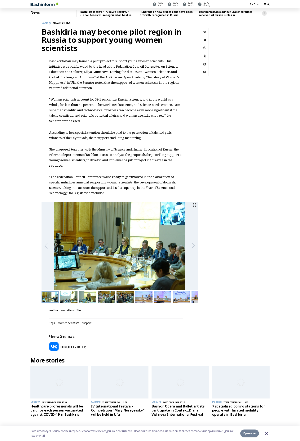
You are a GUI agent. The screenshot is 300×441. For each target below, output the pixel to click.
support (86, 323)
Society (46, 23)
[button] (193, 246)
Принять (249, 433)
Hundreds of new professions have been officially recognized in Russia (166, 13)
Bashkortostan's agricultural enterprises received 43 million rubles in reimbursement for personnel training (225, 13)
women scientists (68, 323)
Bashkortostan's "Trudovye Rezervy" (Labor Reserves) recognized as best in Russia (105, 13)
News (35, 12)
